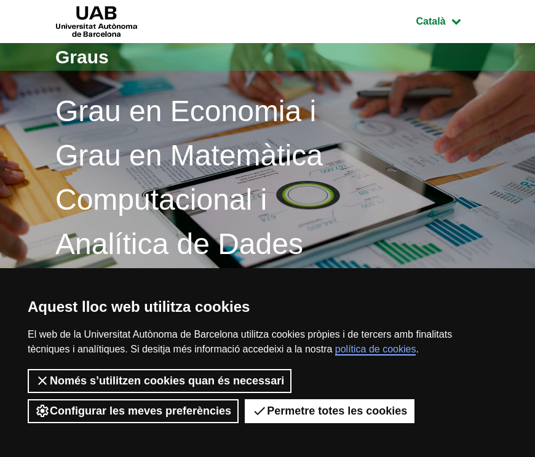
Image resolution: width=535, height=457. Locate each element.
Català (448, 20)
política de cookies (375, 349)
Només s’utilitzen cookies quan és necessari (159, 380)
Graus (82, 57)
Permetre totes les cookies (329, 410)
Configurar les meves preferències (133, 410)
